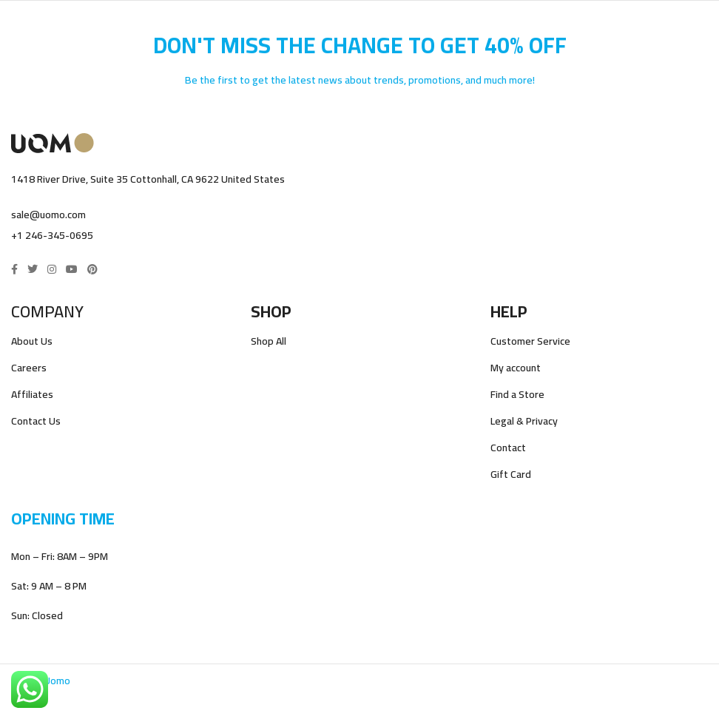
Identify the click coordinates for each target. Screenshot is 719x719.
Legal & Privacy (524, 421)
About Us (32, 341)
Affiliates (32, 394)
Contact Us (36, 421)
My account (515, 368)
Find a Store (517, 394)
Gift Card (510, 474)
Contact (508, 448)
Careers (29, 368)
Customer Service (530, 341)
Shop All (268, 341)
